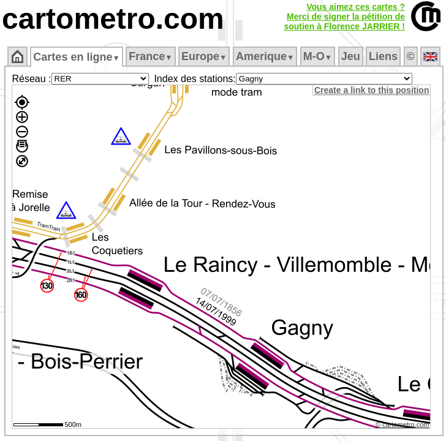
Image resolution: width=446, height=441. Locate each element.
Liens (383, 56)
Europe (204, 56)
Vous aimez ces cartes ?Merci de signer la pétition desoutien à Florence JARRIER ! (344, 16)
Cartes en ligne (76, 57)
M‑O (317, 56)
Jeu (350, 56)
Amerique (265, 56)
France (150, 56)
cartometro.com (113, 18)
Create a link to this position (371, 90)
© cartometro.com (402, 424)
